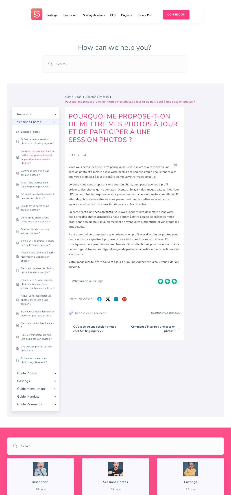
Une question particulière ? (88, 313)
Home (69, 97)
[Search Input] (119, 64)
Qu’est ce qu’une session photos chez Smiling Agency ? (92, 329)
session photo (104, 212)
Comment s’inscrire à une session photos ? (155, 329)
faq (79, 97)
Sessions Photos (97, 97)
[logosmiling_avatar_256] (36, 10)
